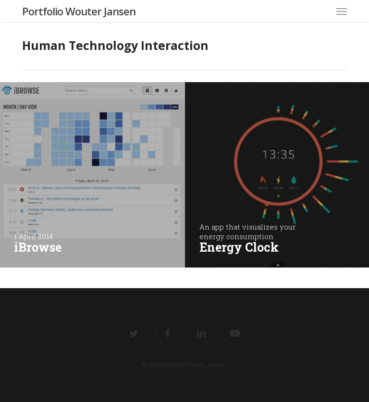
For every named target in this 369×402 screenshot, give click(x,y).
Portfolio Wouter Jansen (78, 11)
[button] (341, 11)
